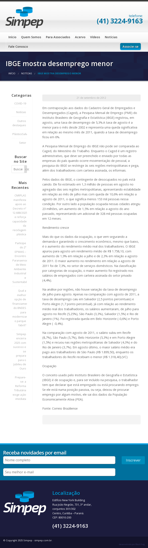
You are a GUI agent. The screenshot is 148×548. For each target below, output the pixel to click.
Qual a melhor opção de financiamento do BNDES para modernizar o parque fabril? (19, 308)
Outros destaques (19, 123)
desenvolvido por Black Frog (132, 544)
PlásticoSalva (19, 134)
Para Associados (58, 37)
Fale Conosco (18, 47)
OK (26, 169)
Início (12, 37)
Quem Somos (31, 37)
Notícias (111, 37)
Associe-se (131, 47)
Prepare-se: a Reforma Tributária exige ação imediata (19, 388)
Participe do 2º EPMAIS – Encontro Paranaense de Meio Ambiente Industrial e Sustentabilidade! (19, 262)
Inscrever (133, 460)
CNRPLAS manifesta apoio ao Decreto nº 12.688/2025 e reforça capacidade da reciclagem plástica (19, 214)
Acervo (80, 37)
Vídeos (95, 37)
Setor (22, 143)
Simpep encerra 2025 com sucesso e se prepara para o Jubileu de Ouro (19, 351)
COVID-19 (20, 103)
